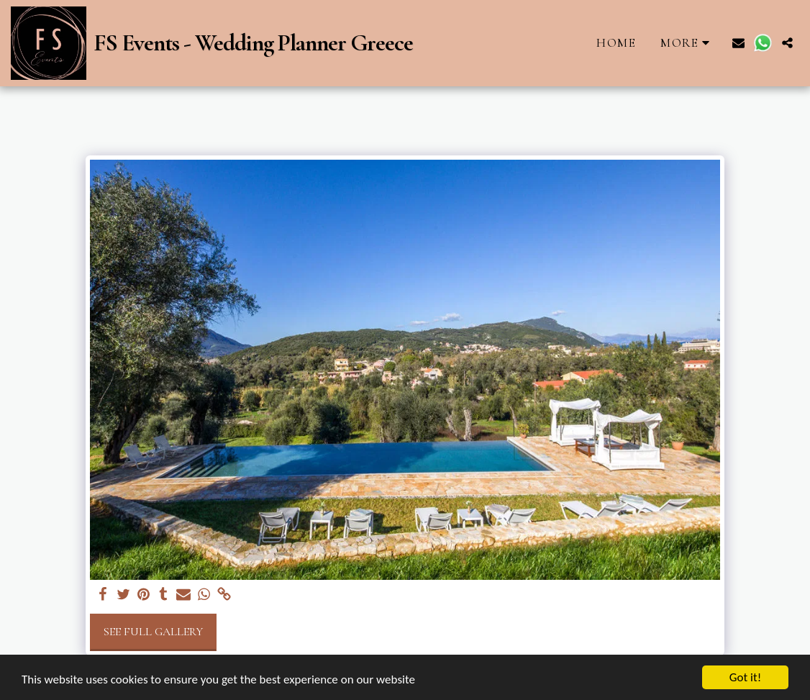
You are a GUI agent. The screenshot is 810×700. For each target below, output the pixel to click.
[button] (738, 43)
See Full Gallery (153, 631)
